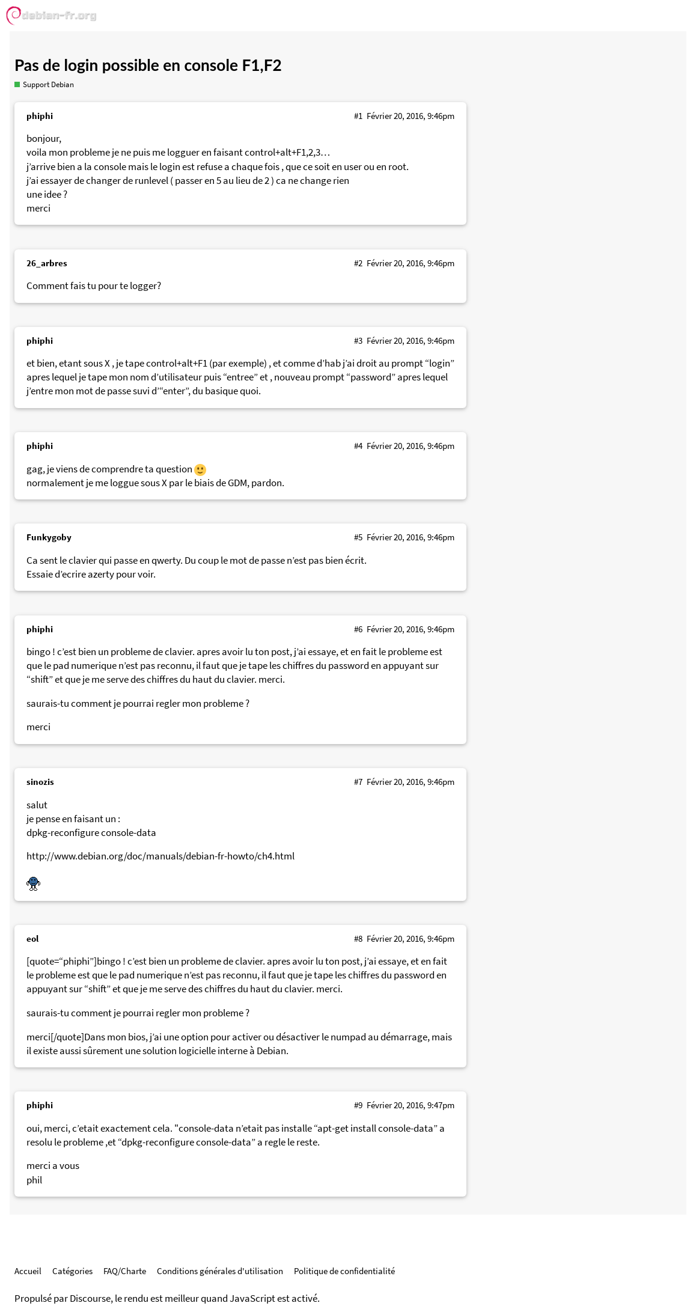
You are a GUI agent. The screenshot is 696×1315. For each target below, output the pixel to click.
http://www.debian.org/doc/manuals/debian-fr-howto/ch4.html (160, 856)
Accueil (27, 1271)
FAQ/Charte (124, 1271)
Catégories (72, 1271)
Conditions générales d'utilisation (220, 1271)
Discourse (90, 1298)
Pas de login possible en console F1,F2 (148, 65)
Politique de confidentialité (344, 1271)
